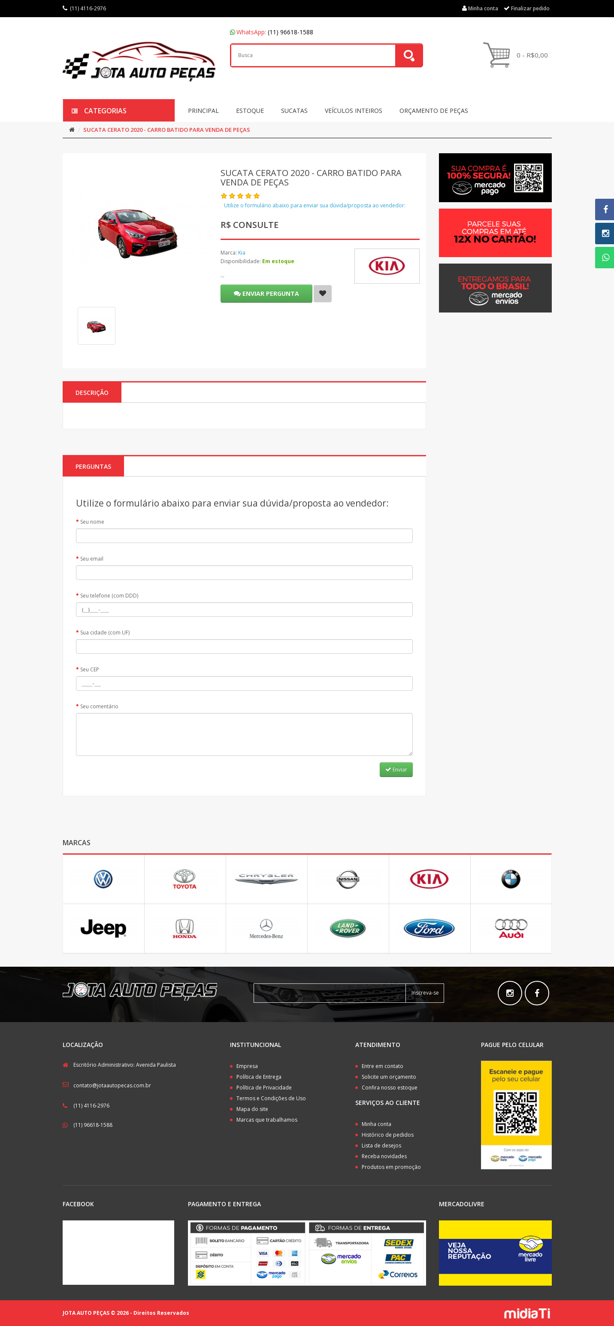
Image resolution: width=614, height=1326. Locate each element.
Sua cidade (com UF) (105, 632)
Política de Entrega (258, 1076)
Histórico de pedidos (388, 1134)
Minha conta (376, 1124)
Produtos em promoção (391, 1167)
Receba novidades (384, 1156)
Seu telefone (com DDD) (109, 595)
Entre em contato (382, 1066)
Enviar (396, 769)
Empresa (247, 1066)
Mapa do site (252, 1109)
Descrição (92, 392)
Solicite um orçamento (389, 1076)
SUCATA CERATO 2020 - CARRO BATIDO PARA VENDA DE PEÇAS (166, 130)
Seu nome (92, 521)
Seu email (91, 558)
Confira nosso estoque (389, 1087)
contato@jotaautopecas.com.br (112, 1085)
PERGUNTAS (93, 466)
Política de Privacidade (264, 1087)
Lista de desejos (381, 1145)
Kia (241, 252)
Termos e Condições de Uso (271, 1098)
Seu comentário (99, 706)
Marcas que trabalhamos (266, 1119)
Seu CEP (89, 669)
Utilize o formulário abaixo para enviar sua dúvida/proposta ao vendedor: (314, 205)
